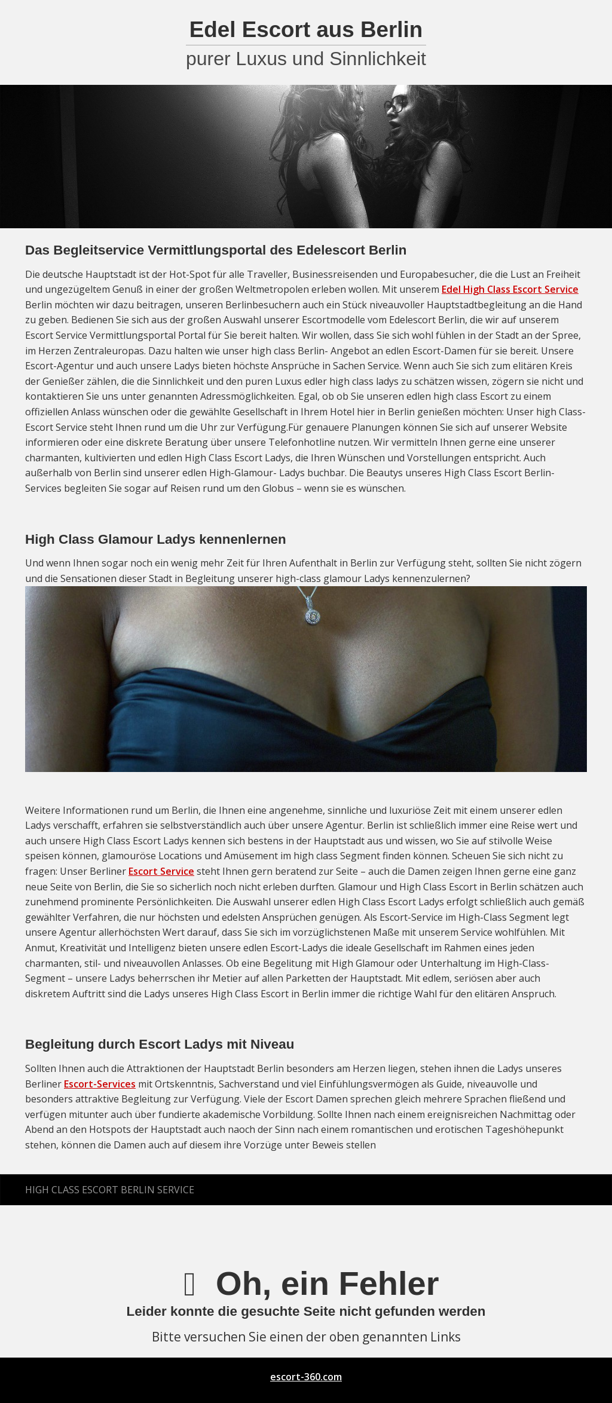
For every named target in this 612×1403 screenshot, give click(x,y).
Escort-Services (100, 1083)
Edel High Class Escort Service (510, 289)
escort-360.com (306, 1376)
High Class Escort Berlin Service (109, 1189)
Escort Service (161, 871)
